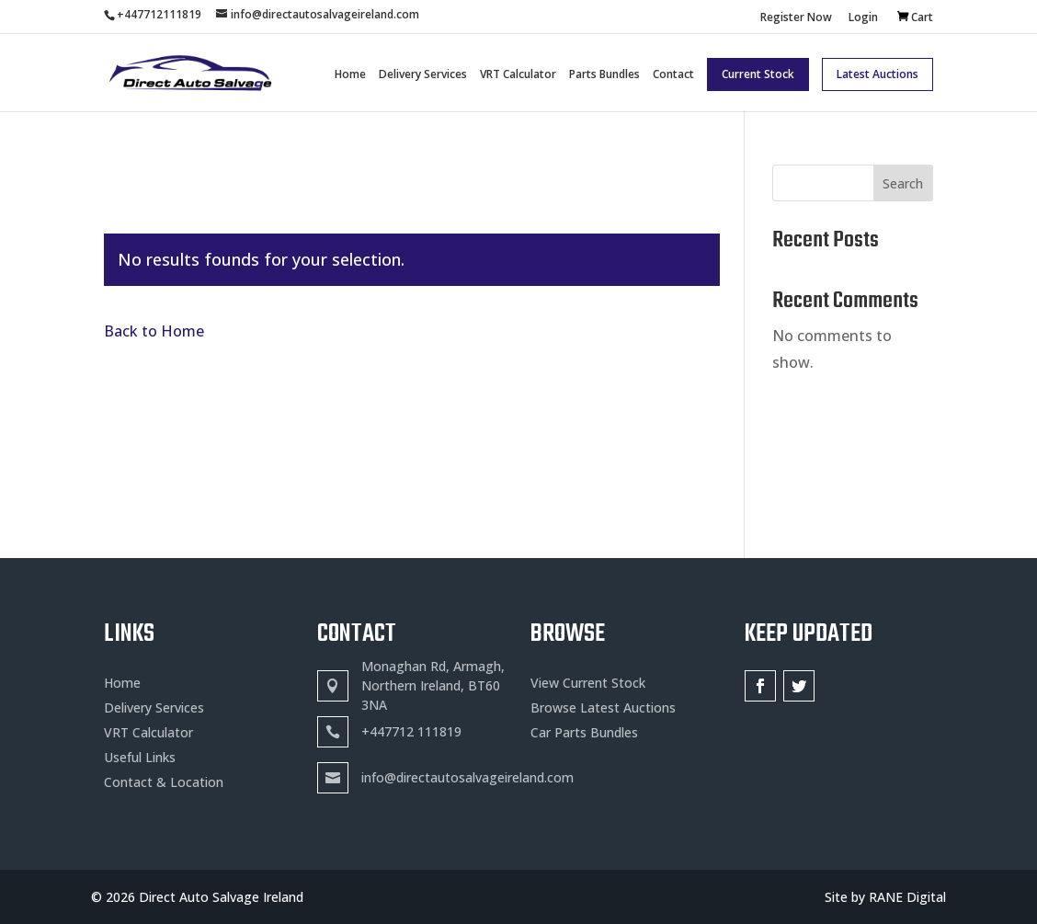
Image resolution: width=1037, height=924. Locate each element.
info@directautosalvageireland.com (467, 777)
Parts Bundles (604, 74)
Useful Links (140, 757)
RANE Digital (907, 897)
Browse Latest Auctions (603, 707)
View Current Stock (587, 682)
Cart (922, 17)
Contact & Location (163, 782)
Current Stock (758, 74)
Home (350, 74)
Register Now (796, 18)
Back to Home (154, 331)
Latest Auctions (877, 74)
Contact (673, 74)
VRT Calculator (518, 74)
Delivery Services (423, 74)
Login (863, 18)
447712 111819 (416, 731)
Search (903, 183)
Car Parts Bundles (584, 732)
